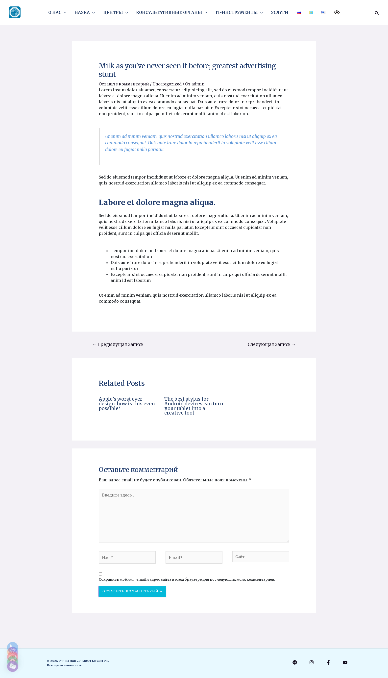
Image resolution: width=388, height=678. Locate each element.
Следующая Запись (272, 344)
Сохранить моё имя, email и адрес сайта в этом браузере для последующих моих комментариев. (187, 579)
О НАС (59, 12)
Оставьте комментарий (124, 83)
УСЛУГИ (279, 12)
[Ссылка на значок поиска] (377, 12)
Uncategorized (167, 83)
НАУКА (86, 12)
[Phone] (12, 614)
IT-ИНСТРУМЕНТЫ (239, 12)
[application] (66, 12)
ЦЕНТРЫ (116, 12)
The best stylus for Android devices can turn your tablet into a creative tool (193, 406)
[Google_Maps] (12, 653)
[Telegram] (294, 662)
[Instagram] (311, 662)
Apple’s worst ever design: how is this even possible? (127, 403)
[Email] (12, 640)
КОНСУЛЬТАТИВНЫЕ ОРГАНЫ (172, 12)
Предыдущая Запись (118, 344)
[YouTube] (345, 662)
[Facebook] (328, 662)
